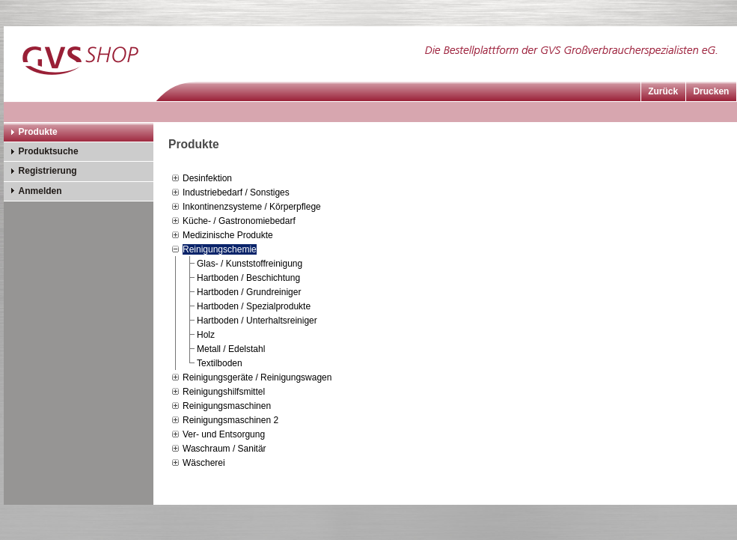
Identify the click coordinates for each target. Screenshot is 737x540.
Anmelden (40, 191)
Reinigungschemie (220, 249)
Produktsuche (49, 151)
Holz (206, 335)
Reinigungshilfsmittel (224, 391)
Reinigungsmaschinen (227, 406)
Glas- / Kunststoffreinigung (249, 263)
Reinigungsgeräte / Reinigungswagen (257, 377)
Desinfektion (207, 178)
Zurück (663, 91)
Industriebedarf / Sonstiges (236, 192)
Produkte (38, 132)
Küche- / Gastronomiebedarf (239, 221)
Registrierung (48, 171)
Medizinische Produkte (228, 235)
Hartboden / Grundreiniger (249, 292)
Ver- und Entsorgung (224, 434)
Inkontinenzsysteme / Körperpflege (252, 206)
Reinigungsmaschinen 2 (230, 420)
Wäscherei (204, 463)
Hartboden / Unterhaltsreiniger (257, 320)
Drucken (711, 91)
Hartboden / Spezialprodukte (254, 306)
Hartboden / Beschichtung (248, 278)
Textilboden (219, 363)
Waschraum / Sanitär (224, 448)
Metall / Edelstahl (231, 349)
